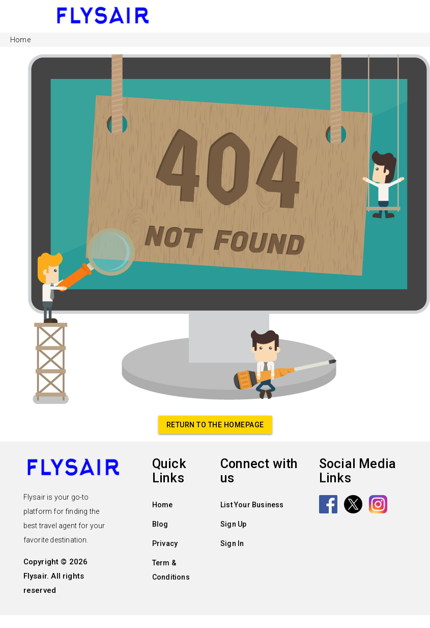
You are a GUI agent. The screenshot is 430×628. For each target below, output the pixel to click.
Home (162, 505)
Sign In (232, 543)
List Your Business (252, 505)
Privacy (165, 543)
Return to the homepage (215, 425)
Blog (160, 524)
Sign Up (233, 524)
